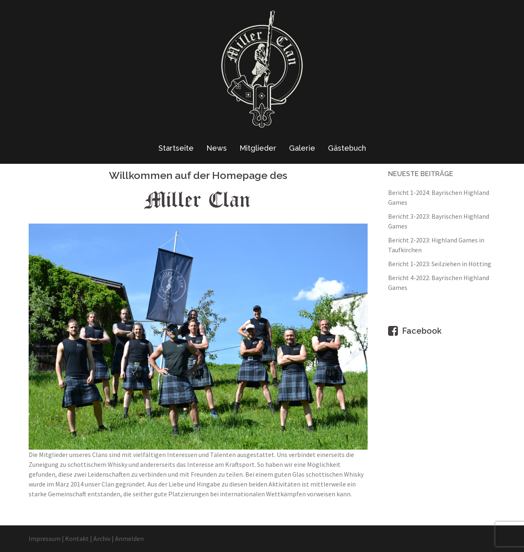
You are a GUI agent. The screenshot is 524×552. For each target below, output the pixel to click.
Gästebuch (347, 148)
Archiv (102, 538)
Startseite (176, 148)
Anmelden (129, 538)
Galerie (302, 148)
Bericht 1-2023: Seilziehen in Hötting (439, 264)
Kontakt (77, 538)
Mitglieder (257, 148)
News (216, 148)
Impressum (45, 538)
